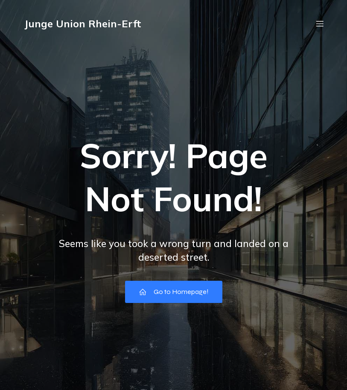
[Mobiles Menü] (320, 23)
